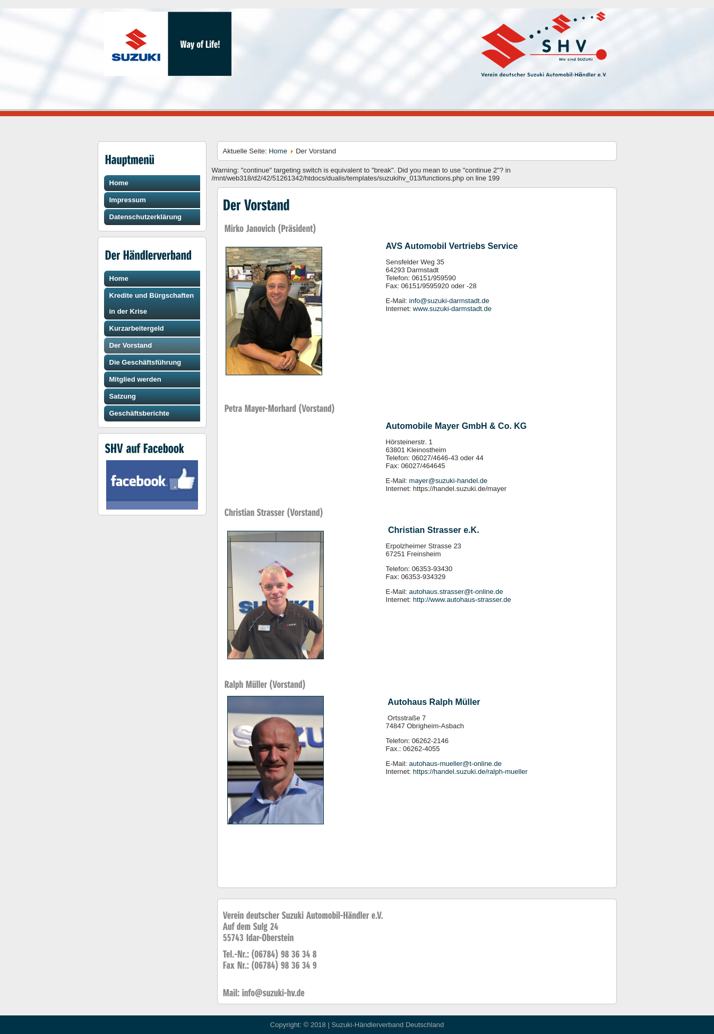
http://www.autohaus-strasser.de (462, 600)
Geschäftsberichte (139, 413)
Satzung (122, 396)
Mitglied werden (135, 379)
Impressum (127, 200)
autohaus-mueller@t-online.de (455, 764)
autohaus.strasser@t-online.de (456, 592)
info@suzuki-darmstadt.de (449, 301)
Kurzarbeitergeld (136, 328)
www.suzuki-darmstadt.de (452, 309)
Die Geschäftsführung (145, 362)
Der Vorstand (130, 345)
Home (118, 183)
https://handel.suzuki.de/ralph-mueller (470, 771)
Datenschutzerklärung (145, 217)
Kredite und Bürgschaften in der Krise (151, 303)
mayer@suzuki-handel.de (448, 481)
